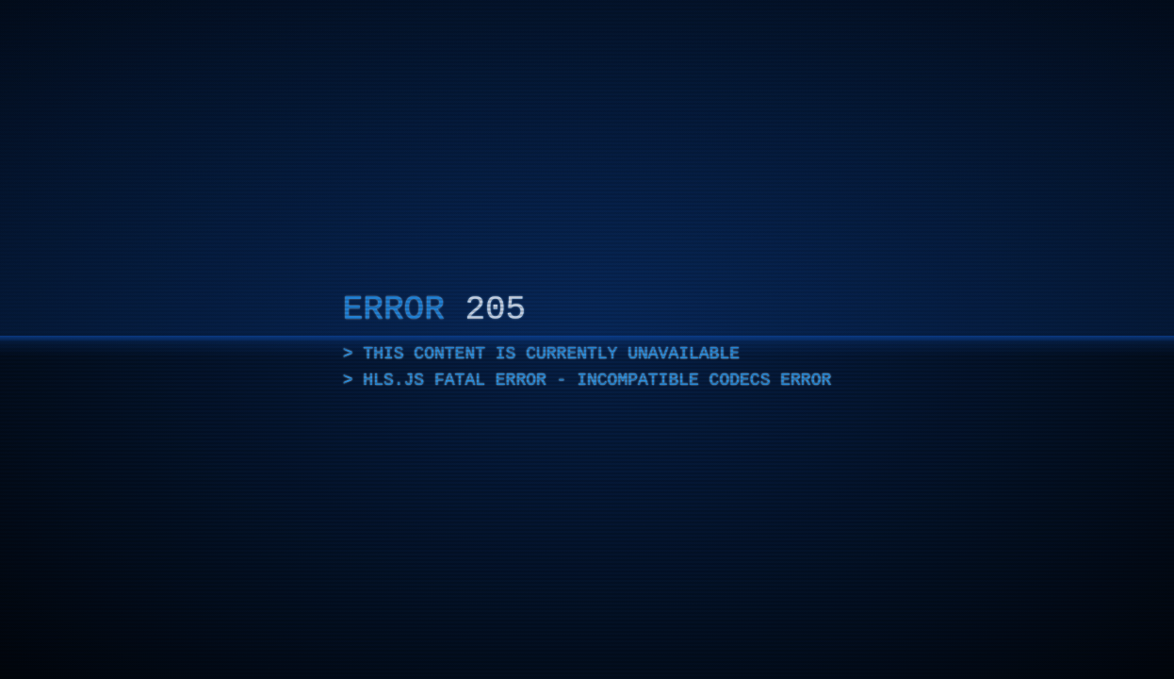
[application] (587, 339)
